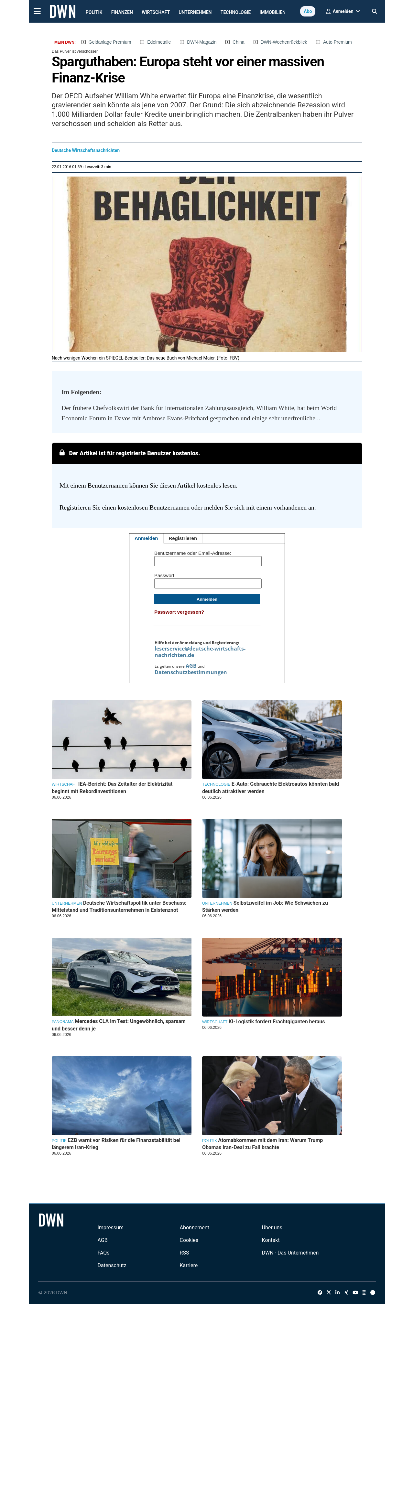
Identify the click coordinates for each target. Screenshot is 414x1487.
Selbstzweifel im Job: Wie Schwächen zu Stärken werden (265, 906)
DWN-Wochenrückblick (284, 42)
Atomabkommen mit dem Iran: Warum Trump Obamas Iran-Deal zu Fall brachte (262, 1143)
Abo (308, 11)
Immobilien (273, 12)
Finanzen (122, 12)
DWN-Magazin (201, 42)
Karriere (189, 1265)
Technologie (236, 12)
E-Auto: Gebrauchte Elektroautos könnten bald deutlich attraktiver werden (270, 787)
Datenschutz (111, 1265)
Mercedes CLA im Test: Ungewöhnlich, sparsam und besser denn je (119, 1024)
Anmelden (146, 538)
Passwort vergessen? (179, 612)
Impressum (110, 1227)
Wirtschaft (156, 12)
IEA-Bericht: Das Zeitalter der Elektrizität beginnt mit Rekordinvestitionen (112, 787)
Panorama (63, 1021)
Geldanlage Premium (110, 42)
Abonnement (194, 1227)
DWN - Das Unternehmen (290, 1253)
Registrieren (183, 538)
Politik (94, 12)
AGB (191, 665)
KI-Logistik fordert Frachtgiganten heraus (277, 1021)
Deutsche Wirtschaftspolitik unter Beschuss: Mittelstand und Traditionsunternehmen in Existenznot (119, 906)
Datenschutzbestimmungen (191, 672)
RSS (184, 1253)
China (239, 42)
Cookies (189, 1240)
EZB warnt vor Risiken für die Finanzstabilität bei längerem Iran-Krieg (116, 1143)
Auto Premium (337, 42)
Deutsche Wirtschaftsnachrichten (86, 150)
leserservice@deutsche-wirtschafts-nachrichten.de (200, 652)
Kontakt (271, 1240)
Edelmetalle (159, 42)
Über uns (272, 1227)
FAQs (103, 1253)
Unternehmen (195, 12)
